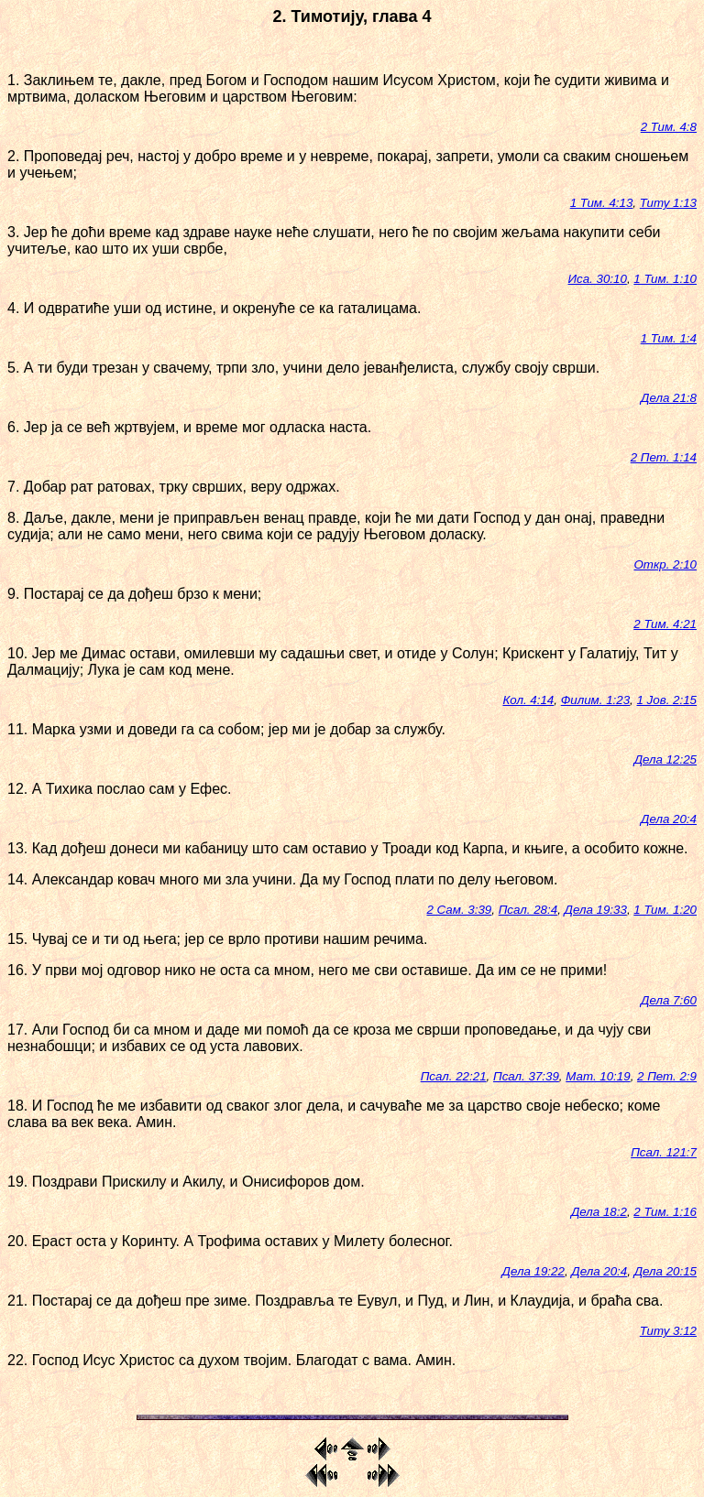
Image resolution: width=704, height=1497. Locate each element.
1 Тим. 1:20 (665, 910)
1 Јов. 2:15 (667, 700)
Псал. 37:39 (526, 1076)
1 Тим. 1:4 (669, 338)
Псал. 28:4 (528, 910)
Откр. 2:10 (665, 564)
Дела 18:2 (599, 1212)
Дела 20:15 (665, 1271)
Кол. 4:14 (528, 700)
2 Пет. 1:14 (664, 457)
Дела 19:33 (596, 910)
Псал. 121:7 (664, 1152)
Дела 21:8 (669, 398)
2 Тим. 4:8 (669, 127)
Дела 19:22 (533, 1271)
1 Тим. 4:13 (601, 203)
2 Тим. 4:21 (665, 624)
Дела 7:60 (669, 1000)
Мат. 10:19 (598, 1076)
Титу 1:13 (668, 203)
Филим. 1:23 (595, 700)
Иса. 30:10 (597, 279)
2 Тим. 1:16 (665, 1212)
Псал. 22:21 (454, 1076)
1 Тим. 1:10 (665, 279)
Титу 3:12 (668, 1331)
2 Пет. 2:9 (667, 1076)
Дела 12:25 (665, 759)
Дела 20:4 (669, 819)
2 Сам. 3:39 (458, 910)
